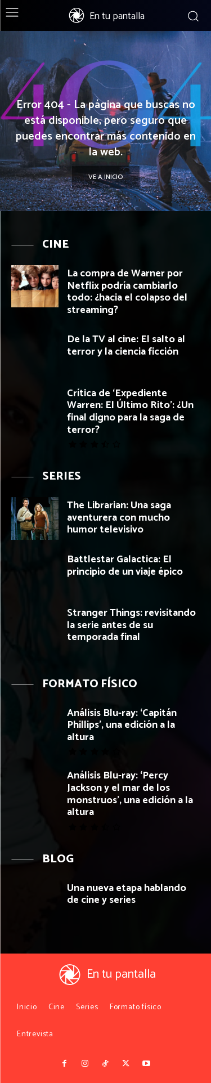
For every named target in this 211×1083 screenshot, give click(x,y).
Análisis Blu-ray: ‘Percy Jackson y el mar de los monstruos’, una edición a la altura (130, 794)
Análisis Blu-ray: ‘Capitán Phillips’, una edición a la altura (122, 725)
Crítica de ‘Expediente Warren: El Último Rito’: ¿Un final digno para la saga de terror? (130, 411)
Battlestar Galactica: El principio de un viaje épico (125, 565)
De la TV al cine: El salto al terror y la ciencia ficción (126, 345)
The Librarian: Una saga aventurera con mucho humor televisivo (119, 517)
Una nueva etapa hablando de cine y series (126, 894)
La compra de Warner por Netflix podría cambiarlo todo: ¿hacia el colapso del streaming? (127, 292)
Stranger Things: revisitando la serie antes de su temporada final (131, 625)
